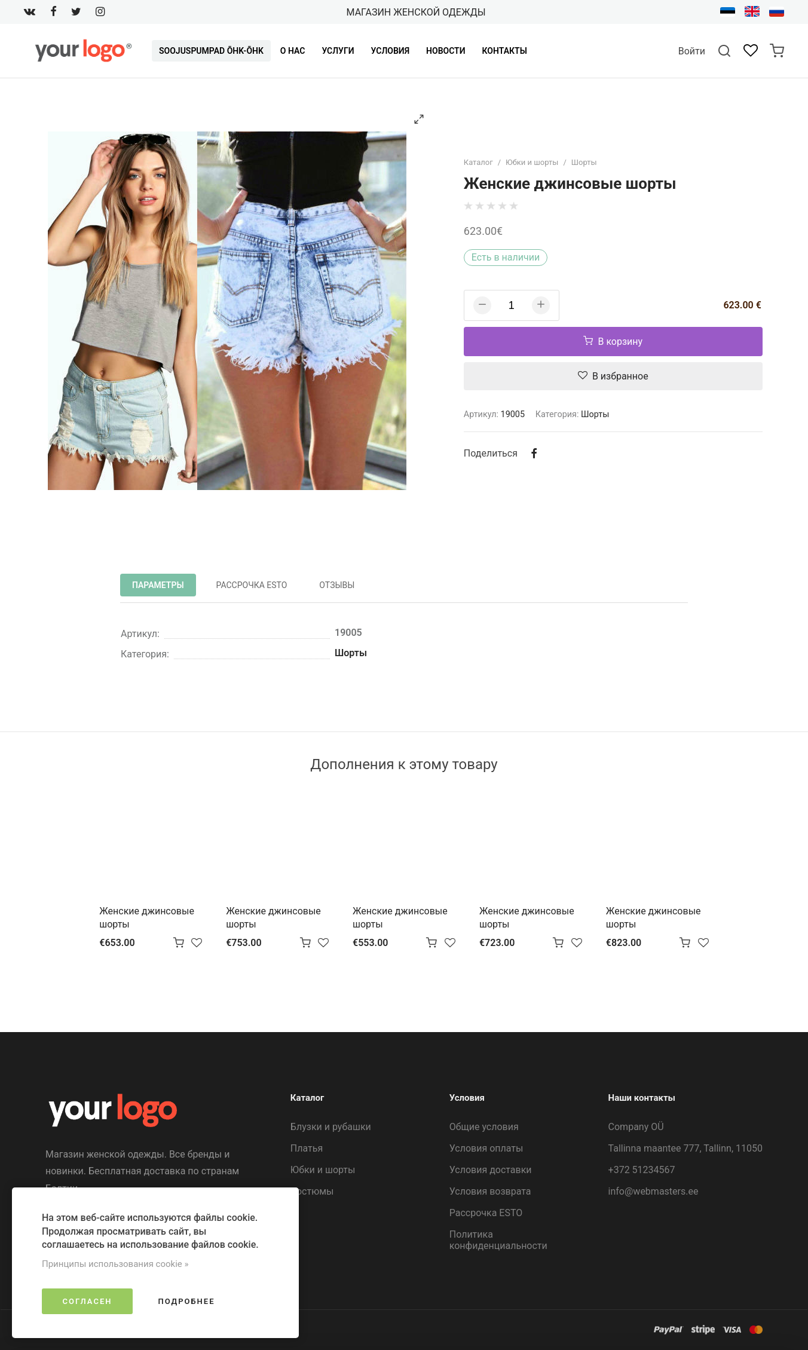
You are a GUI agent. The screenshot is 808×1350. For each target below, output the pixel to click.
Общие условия (484, 1126)
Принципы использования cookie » (115, 1264)
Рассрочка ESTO (251, 585)
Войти (691, 51)
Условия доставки (490, 1169)
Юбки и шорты (532, 162)
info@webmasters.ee (653, 1191)
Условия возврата (490, 1191)
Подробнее (186, 1301)
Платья (306, 1148)
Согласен (87, 1301)
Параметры (158, 585)
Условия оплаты (486, 1148)
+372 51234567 (641, 1169)
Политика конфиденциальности (498, 1240)
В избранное (613, 376)
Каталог (478, 162)
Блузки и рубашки (330, 1126)
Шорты (584, 162)
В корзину (612, 341)
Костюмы (312, 1191)
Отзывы (336, 585)
